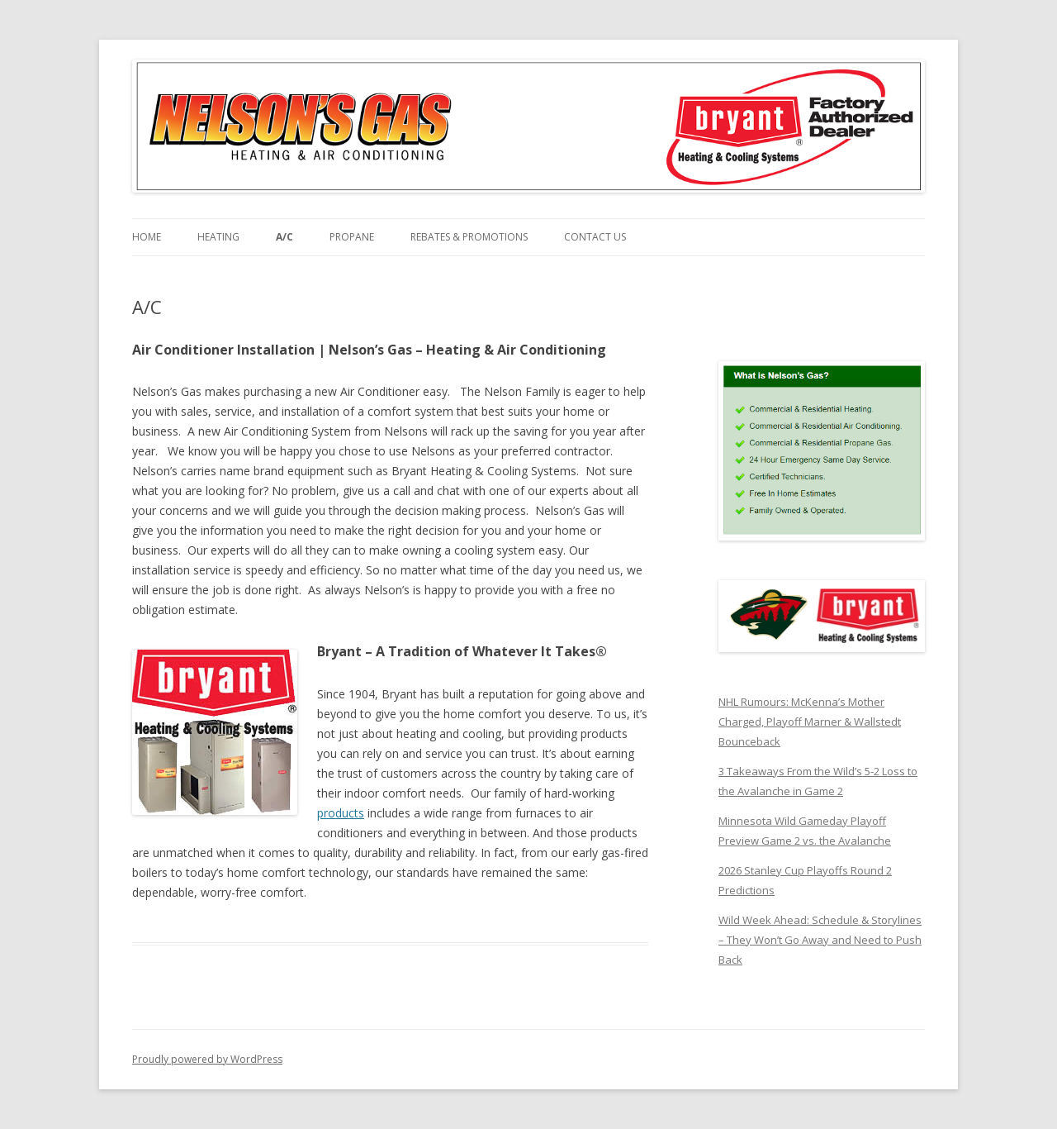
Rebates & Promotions (469, 237)
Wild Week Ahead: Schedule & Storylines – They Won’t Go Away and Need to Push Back (820, 939)
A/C (284, 237)
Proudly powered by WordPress (207, 1059)
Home (146, 237)
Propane (351, 237)
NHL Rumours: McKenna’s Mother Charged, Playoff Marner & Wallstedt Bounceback (809, 721)
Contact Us (595, 237)
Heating (218, 237)
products (340, 813)
